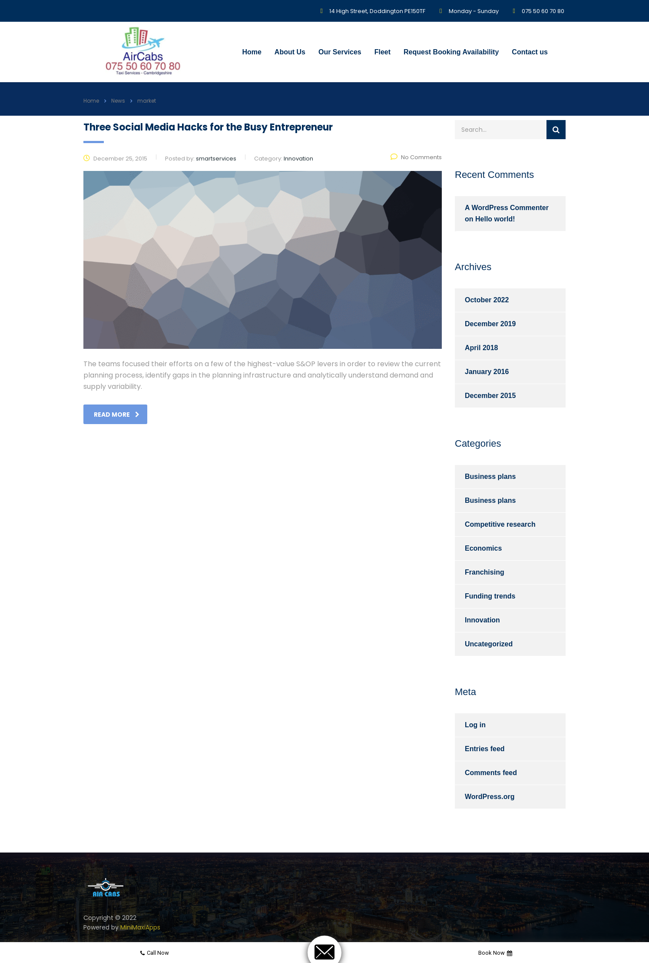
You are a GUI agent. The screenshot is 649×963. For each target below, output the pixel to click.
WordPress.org (489, 796)
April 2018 (481, 347)
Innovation (482, 620)
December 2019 (490, 324)
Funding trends (490, 596)
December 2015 (490, 395)
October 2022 (487, 300)
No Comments (416, 157)
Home (251, 52)
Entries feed (485, 748)
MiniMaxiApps (140, 927)
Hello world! (495, 219)
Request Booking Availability (451, 52)
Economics (483, 548)
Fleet (382, 52)
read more (116, 414)
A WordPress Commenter (507, 207)
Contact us (530, 52)
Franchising (484, 572)
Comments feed (491, 772)
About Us (290, 52)
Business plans (490, 476)
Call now (154, 953)
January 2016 (487, 371)
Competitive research (500, 524)
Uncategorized (489, 644)
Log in (475, 725)
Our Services (339, 52)
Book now (495, 953)
